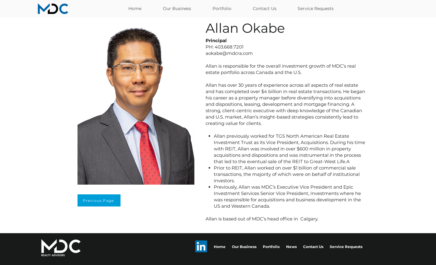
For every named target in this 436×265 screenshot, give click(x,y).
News (291, 246)
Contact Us (313, 246)
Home (220, 246)
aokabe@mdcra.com (229, 53)
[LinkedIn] (201, 246)
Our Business (244, 246)
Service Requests (346, 246)
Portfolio (271, 246)
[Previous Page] (99, 200)
